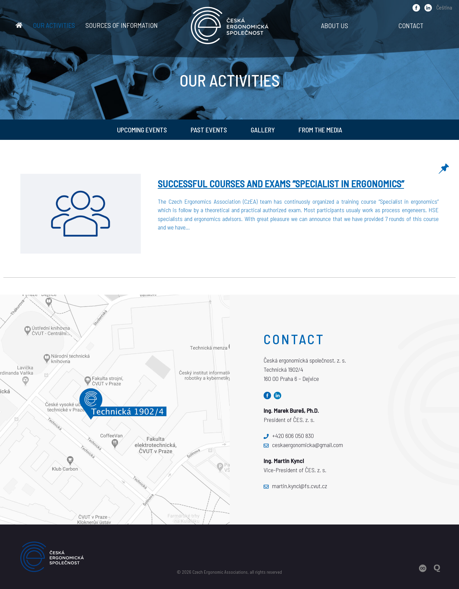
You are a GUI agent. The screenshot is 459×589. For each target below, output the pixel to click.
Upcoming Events (142, 130)
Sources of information (121, 25)
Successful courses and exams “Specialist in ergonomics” (281, 183)
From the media (320, 130)
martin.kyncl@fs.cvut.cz (295, 486)
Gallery (263, 130)
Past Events (209, 130)
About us (334, 25)
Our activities (54, 25)
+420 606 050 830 (289, 435)
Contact (410, 25)
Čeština (444, 7)
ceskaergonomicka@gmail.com (303, 444)
